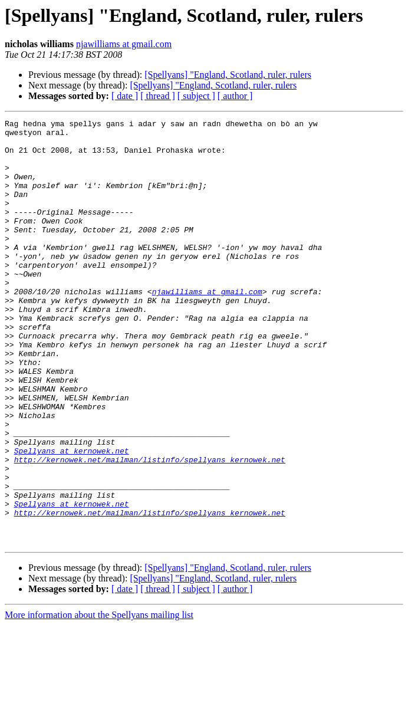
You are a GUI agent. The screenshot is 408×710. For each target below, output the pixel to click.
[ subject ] (196, 96)
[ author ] (235, 96)
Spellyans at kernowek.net (71, 517)
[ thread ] (157, 96)
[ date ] (124, 96)
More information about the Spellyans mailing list (99, 700)
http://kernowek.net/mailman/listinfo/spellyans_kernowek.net (149, 528)
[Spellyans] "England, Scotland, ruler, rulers (227, 75)
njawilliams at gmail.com (124, 44)
